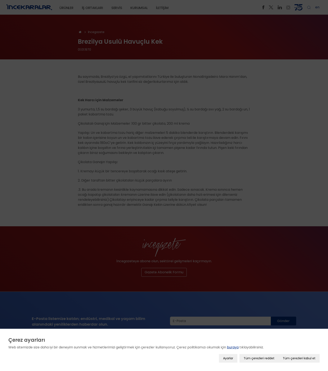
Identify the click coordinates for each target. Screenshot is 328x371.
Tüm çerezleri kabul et (299, 358)
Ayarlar (228, 358)
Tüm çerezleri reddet (259, 358)
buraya (233, 347)
